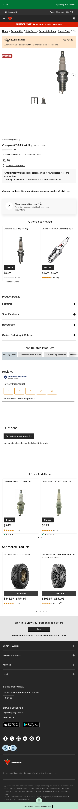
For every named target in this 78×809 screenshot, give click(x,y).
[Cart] (74, 18)
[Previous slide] (3, 4)
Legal (39, 674)
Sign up (8, 698)
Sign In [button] (39, 629)
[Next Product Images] (73, 75)
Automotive (17, 31)
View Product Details (12, 154)
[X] (12, 738)
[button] (9, 267)
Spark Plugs (64, 31)
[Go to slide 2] (43, 100)
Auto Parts (31, 31)
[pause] (7, 4)
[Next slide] (74, 4)
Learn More (8, 717)
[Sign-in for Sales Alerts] (13, 165)
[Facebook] (5, 738)
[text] (21, 277)
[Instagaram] (18, 738)
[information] (40, 204)
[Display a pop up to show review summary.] (61, 603)
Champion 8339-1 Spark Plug (17, 145)
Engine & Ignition (47, 31)
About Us (39, 664)
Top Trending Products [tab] (55, 354)
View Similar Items (33, 154)
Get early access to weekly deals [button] (38, 806)
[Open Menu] (4, 19)
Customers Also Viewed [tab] (30, 354)
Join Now (61, 635)
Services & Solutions (39, 655)
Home (5, 31)
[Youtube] (25, 738)
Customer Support (39, 646)
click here (65, 191)
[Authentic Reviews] (15, 377)
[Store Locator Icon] (5, 12)
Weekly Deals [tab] (9, 354)
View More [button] (20, 210)
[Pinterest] (31, 738)
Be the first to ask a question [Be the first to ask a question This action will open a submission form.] (19, 436)
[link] (10, 149)
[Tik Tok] (38, 738)
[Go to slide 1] (34, 100)
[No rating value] (8, 149)
